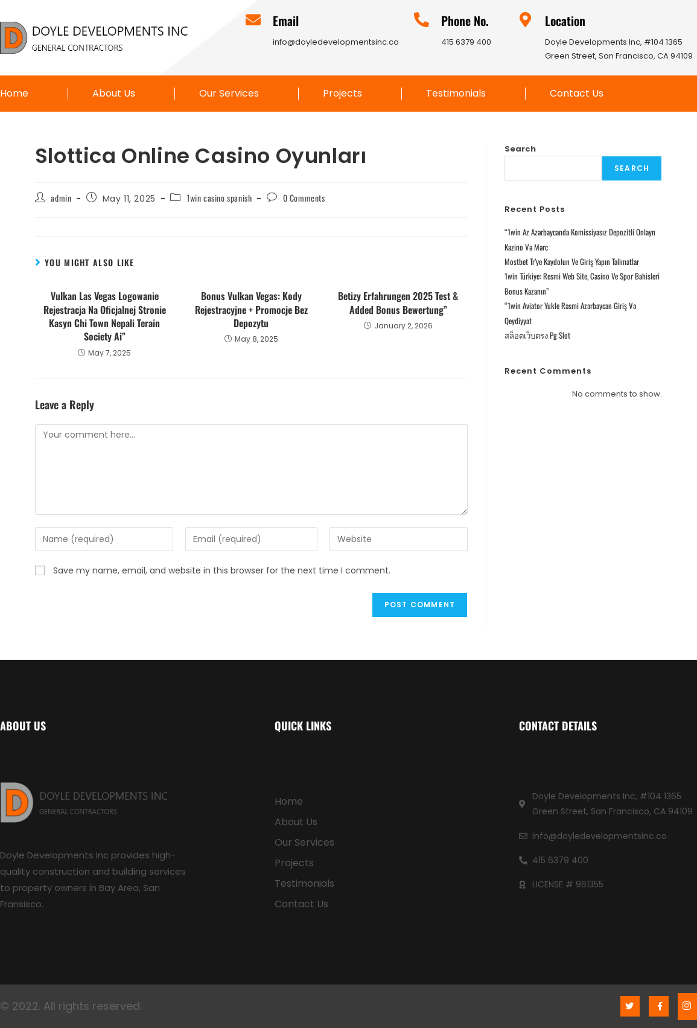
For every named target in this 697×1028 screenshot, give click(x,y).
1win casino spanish (219, 197)
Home (14, 94)
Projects (342, 94)
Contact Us (576, 94)
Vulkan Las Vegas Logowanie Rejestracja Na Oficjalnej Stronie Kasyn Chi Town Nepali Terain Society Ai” (104, 316)
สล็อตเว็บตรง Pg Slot (537, 335)
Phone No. (465, 20)
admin (61, 197)
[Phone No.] (421, 19)
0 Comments (304, 197)
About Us (113, 94)
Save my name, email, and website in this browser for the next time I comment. (221, 570)
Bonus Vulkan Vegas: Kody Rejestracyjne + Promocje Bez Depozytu (251, 309)
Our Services (229, 94)
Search (520, 149)
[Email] (253, 19)
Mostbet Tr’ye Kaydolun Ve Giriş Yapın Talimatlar (571, 261)
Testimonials (456, 94)
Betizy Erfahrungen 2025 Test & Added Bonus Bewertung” (398, 302)
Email (286, 20)
